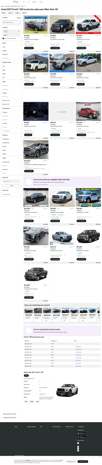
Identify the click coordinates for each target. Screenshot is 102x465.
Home (2, 6)
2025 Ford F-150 (28, 346)
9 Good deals (77, 366)
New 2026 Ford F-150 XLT (37, 318)
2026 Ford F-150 (28, 343)
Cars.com (61, 460)
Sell (28, 1)
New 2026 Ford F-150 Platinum (47, 318)
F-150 (22, 6)
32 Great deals (77, 352)
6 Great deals (77, 354)
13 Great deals (77, 349)
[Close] (100, 457)
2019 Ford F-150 (28, 363)
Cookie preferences (71, 461)
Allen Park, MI (14, 6)
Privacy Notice (27, 460)
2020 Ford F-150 (28, 360)
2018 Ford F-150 (28, 366)
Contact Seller (81, 84)
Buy (24, 1)
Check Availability (29, 48)
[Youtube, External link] (78, 447)
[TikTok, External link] (78, 443)
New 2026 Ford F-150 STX (92, 317)
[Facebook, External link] (78, 445)
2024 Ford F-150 (28, 349)
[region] (51, 460)
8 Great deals (77, 346)
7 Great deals (77, 363)
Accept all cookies (83, 461)
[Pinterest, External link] (78, 451)
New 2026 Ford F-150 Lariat (28, 317)
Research (34, 1)
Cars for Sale (7, 6)
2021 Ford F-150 (28, 357)
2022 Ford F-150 (28, 354)
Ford (19, 6)
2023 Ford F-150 (28, 352)
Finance (41, 1)
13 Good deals (77, 357)
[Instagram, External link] (78, 449)
